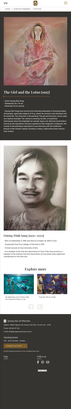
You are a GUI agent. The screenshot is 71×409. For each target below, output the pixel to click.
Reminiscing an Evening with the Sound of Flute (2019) (17, 298)
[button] (31, 307)
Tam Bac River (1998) (47, 297)
